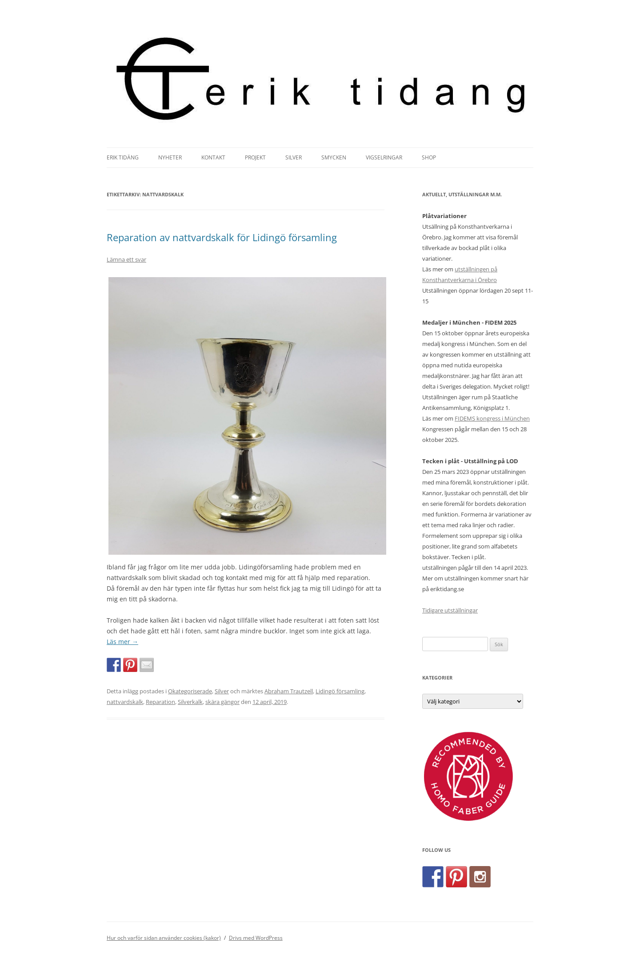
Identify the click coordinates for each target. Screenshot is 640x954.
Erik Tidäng (123, 157)
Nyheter (170, 157)
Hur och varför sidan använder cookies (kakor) (164, 938)
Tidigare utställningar (450, 610)
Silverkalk (190, 702)
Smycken (333, 157)
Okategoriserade (190, 691)
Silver (293, 157)
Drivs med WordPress (256, 938)
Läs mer (122, 641)
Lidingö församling (340, 691)
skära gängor (222, 702)
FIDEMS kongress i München (492, 418)
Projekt (255, 157)
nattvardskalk (125, 702)
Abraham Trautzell (288, 691)
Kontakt (213, 157)
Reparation (160, 702)
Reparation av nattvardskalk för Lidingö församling (222, 237)
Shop (429, 157)
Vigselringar (384, 157)
